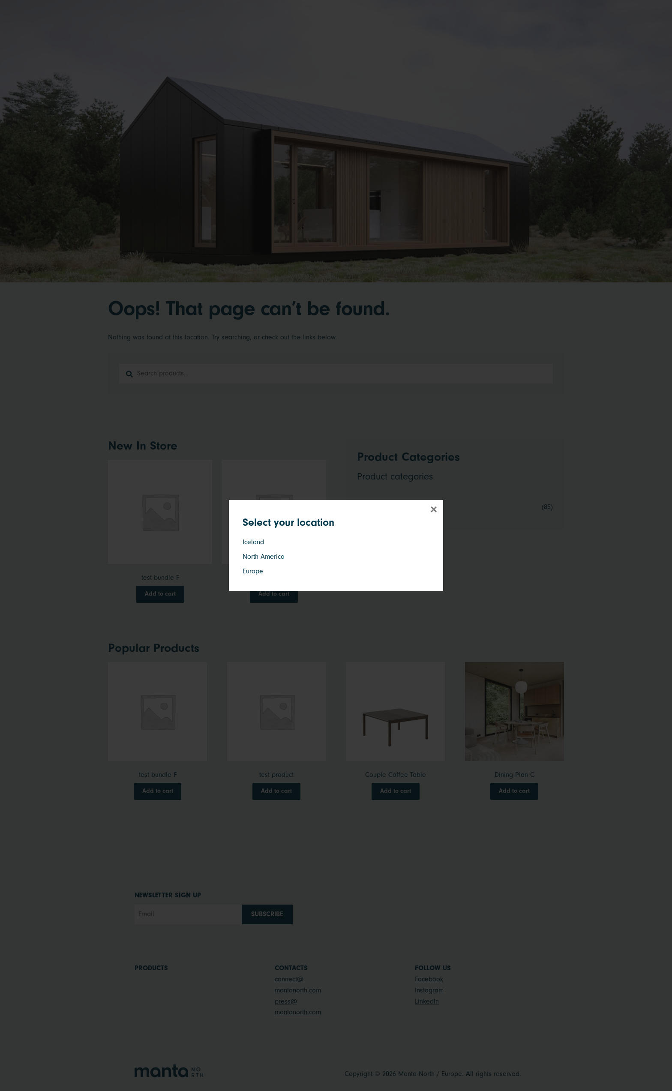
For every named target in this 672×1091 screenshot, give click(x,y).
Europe (253, 571)
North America (264, 556)
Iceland (253, 542)
